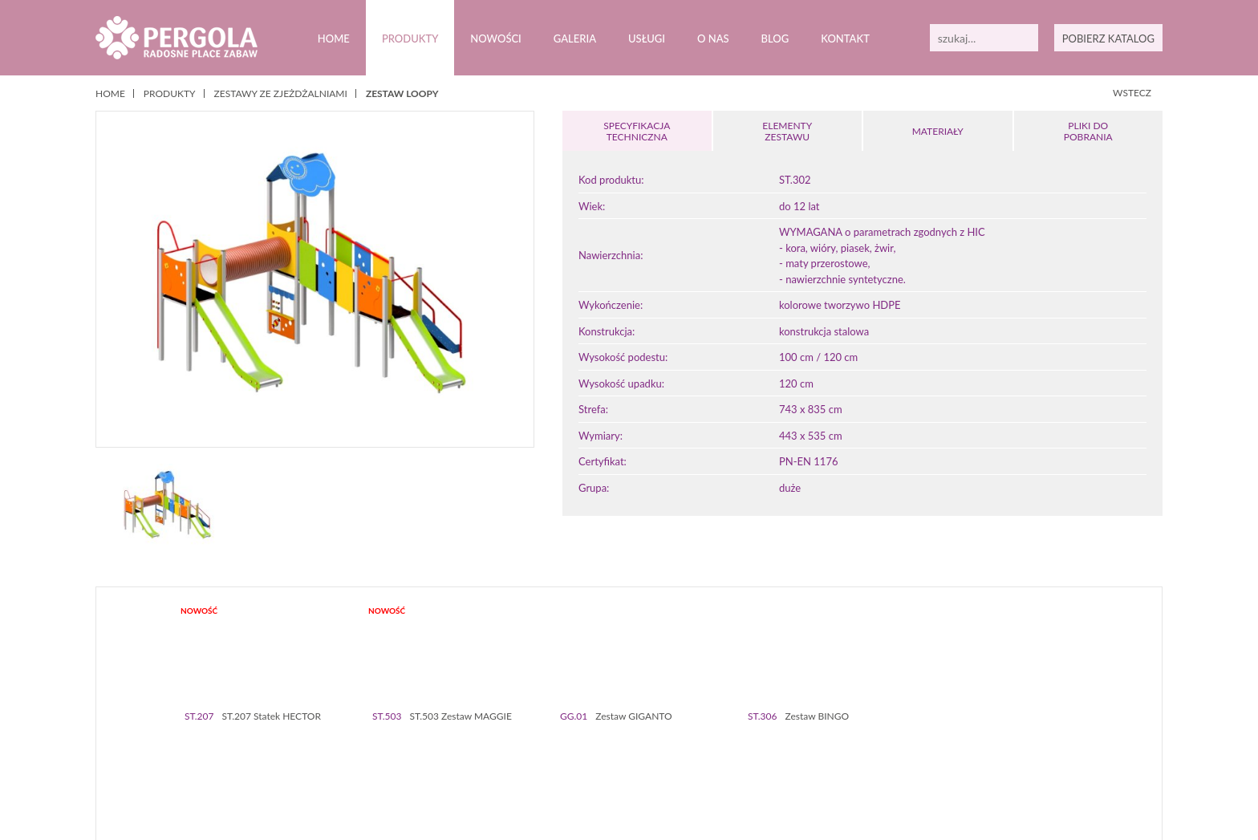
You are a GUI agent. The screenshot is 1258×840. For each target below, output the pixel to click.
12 (355, 749)
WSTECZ (1132, 93)
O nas (712, 38)
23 (522, 749)
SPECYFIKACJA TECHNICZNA (637, 131)
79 (773, 761)
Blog (774, 38)
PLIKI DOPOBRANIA (1088, 131)
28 (599, 749)
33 (675, 749)
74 (697, 761)
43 (827, 749)
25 (553, 749)
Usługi (646, 38)
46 (873, 749)
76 (728, 761)
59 (1071, 749)
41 (797, 749)
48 (903, 749)
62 (514, 761)
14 (385, 749)
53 (980, 749)
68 (606, 761)
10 (324, 749)
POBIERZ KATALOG (1108, 38)
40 (781, 749)
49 (919, 749)
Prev (122, 681)
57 (1041, 749)
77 (743, 761)
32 (659, 749)
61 (499, 761)
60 (484, 761)
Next (1136, 681)
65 (560, 761)
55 (1010, 749)
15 (400, 749)
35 (705, 749)
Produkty (409, 38)
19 (461, 749)
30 (629, 749)
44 (842, 749)
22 (507, 749)
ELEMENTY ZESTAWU (787, 131)
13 (370, 749)
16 (416, 749)
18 (446, 749)
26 (568, 749)
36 (720, 749)
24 (538, 749)
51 (949, 749)
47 (888, 749)
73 (682, 761)
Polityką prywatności (490, 815)
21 (492, 749)
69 (621, 761)
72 (667, 761)
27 (583, 749)
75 (712, 761)
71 (651, 761)
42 (812, 749)
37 (736, 749)
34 (690, 749)
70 (636, 761)
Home (333, 38)
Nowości (495, 38)
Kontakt (845, 38)
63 (530, 761)
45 (858, 749)
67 (591, 761)
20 (477, 749)
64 (545, 761)
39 (766, 749)
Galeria (575, 38)
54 (995, 749)
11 (339, 749)
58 (1056, 749)
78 (758, 761)
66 (575, 761)
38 (751, 749)
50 (934, 749)
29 (614, 749)
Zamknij (1117, 815)
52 (964, 749)
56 (1025, 749)
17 (431, 749)
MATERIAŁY (938, 131)
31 (644, 749)
